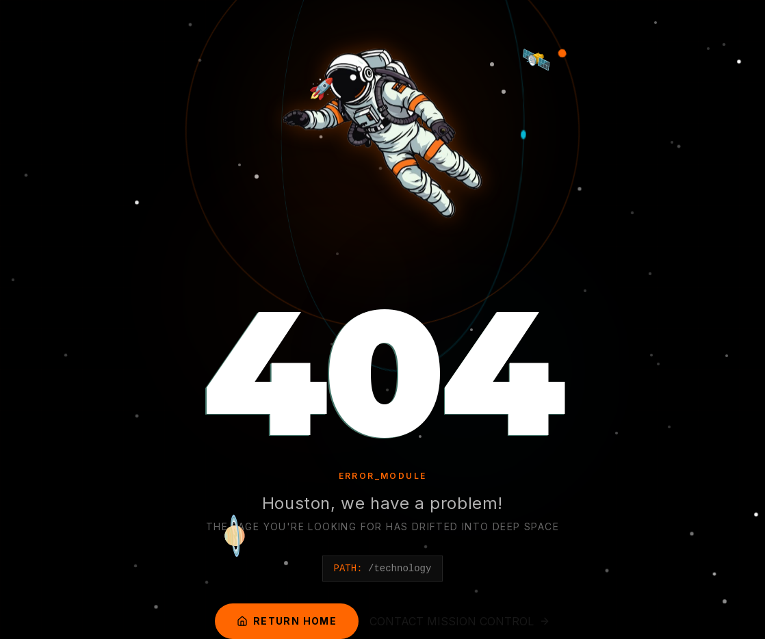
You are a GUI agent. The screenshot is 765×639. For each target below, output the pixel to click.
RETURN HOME (287, 621)
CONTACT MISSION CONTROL (459, 621)
